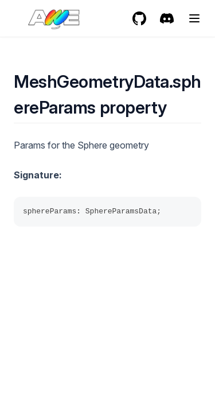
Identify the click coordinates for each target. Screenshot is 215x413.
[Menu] (194, 18)
